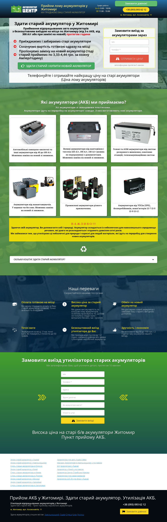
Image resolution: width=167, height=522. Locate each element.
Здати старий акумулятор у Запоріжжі (25, 482)
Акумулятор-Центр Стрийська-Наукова (73, 472)
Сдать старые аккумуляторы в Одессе (26, 466)
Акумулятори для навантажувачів (71, 475)
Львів (62, 514)
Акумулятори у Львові (69, 466)
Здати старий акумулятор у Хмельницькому (28, 463)
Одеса (69, 514)
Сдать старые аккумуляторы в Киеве (25, 472)
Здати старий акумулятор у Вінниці (25, 479)
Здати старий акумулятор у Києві (24, 469)
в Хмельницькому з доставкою (89, 463)
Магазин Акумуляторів (66, 463)
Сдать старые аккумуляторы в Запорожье (27, 485)
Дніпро (80, 514)
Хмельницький (52, 514)
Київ (74, 514)
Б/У (58, 466)
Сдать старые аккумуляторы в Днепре (26, 475)
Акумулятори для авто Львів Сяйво (72, 459)
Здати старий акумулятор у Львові (24, 459)
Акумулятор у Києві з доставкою (70, 469)
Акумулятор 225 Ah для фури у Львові (73, 479)
